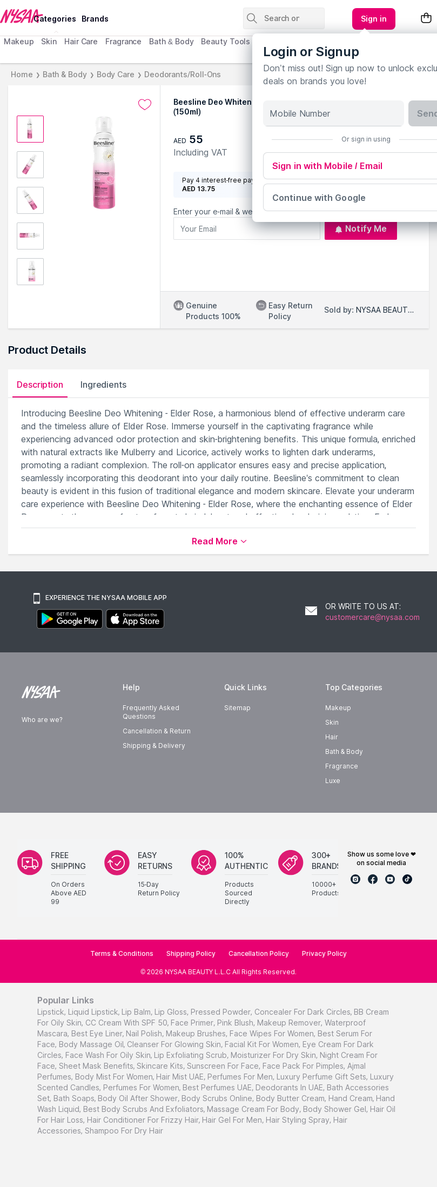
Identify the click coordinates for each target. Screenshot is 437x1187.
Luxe (332, 781)
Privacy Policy (324, 953)
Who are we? (42, 720)
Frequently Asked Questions (151, 712)
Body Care (116, 74)
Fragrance (123, 41)
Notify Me (360, 228)
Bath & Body (171, 41)
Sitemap (237, 708)
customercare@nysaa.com (372, 617)
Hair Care (81, 41)
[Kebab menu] (373, 19)
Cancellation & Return (156, 731)
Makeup (18, 41)
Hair (331, 737)
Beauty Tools (225, 41)
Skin (49, 41)
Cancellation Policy (258, 953)
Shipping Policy (191, 953)
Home (22, 74)
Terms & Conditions (121, 953)
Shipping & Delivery (154, 745)
